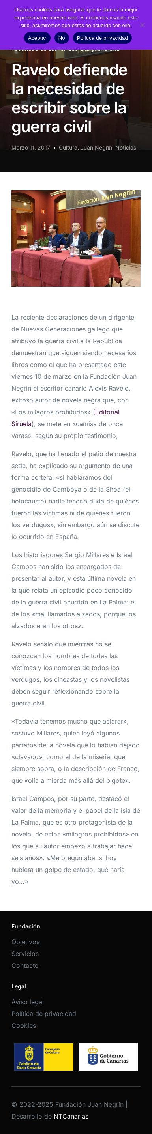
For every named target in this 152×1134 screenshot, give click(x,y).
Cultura (68, 147)
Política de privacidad (43, 1014)
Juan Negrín (96, 147)
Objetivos (25, 942)
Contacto (25, 965)
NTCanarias (71, 1116)
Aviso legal (27, 1002)
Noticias (125, 147)
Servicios (25, 954)
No (61, 38)
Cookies (23, 1025)
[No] (142, 25)
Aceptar (37, 38)
